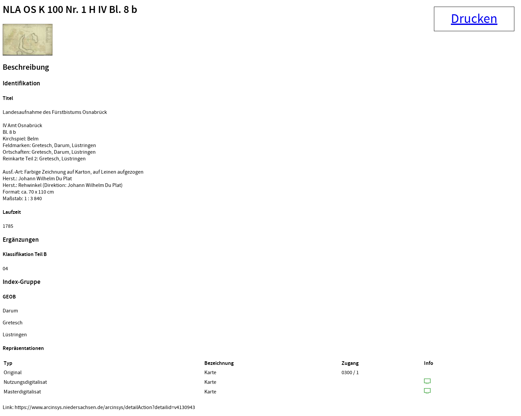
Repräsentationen (23, 348)
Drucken (474, 19)
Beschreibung (26, 67)
